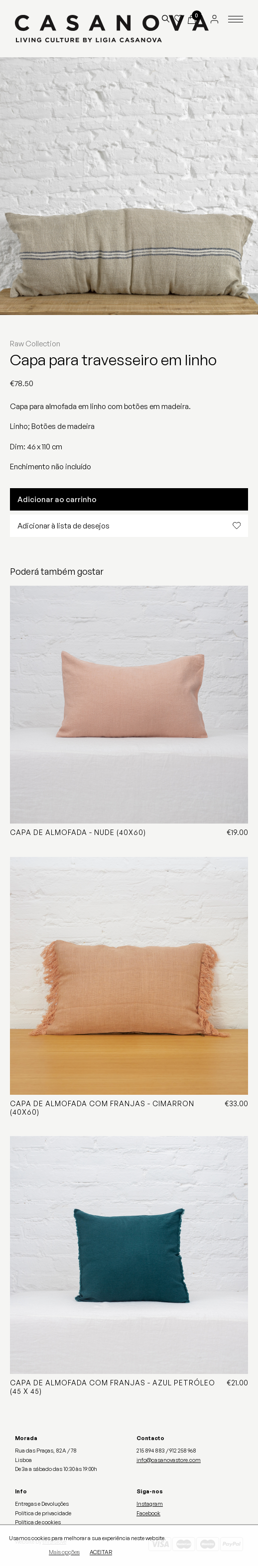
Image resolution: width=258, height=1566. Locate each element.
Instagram (149, 1503)
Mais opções (64, 1553)
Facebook (148, 1513)
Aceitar (101, 1553)
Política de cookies (38, 1522)
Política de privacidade (43, 1513)
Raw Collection (35, 343)
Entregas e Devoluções (42, 1503)
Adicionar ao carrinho (57, 499)
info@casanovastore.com (168, 1460)
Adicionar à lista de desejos (129, 525)
